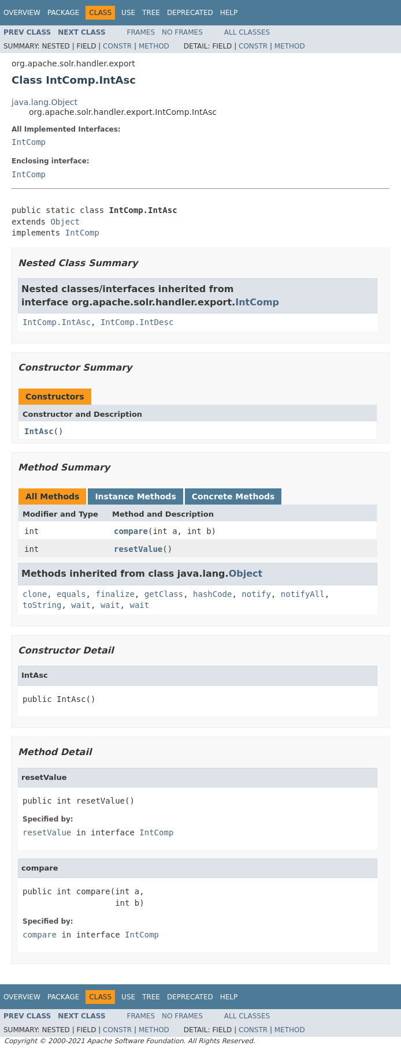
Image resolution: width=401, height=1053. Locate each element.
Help (229, 13)
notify (256, 594)
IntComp (29, 142)
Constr (117, 46)
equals (71, 594)
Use (128, 13)
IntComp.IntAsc (57, 322)
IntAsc (39, 431)
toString (42, 605)
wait (81, 605)
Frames (141, 32)
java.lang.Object (44, 102)
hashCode (212, 594)
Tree (151, 13)
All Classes (247, 32)
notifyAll (303, 594)
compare (131, 531)
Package (63, 13)
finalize (114, 594)
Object (65, 221)
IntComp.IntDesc (137, 322)
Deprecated (190, 13)
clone (35, 594)
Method (154, 46)
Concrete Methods (233, 496)
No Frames (182, 32)
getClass (163, 594)
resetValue (138, 549)
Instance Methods (135, 496)
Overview (21, 13)
